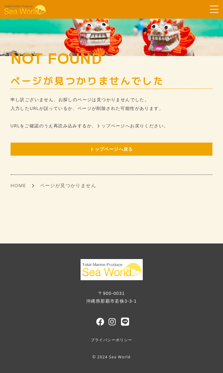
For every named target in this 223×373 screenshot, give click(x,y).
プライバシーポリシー (111, 340)
